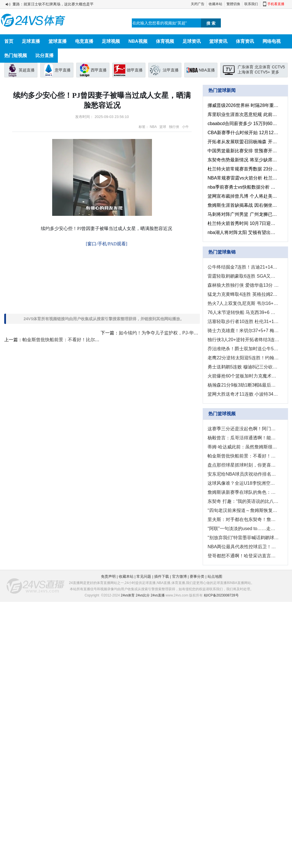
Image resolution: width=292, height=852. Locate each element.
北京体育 (262, 67)
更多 (275, 72)
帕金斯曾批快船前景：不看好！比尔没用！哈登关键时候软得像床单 (90, 339)
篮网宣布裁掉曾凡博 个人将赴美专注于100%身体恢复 (243, 196)
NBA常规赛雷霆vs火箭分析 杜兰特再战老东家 (243, 178)
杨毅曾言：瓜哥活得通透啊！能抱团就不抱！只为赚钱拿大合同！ (243, 437)
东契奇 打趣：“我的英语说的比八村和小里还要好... (243, 501)
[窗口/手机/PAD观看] (106, 243)
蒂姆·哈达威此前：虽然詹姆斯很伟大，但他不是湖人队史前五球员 (243, 446)
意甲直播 (63, 70)
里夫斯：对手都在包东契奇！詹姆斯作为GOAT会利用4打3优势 (243, 519)
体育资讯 (245, 41)
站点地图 (215, 576)
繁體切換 (233, 4)
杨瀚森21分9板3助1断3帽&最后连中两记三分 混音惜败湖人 (243, 385)
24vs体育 (128, 595)
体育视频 (165, 41)
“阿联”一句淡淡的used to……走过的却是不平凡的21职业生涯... (243, 528)
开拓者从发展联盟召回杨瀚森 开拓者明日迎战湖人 (243, 141)
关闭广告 (197, 4)
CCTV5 (278, 67)
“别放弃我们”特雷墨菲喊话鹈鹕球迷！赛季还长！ (243, 537)
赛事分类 (197, 576)
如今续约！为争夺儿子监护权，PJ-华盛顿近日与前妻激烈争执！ (183, 332)
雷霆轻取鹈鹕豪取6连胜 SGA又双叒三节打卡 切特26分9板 (243, 276)
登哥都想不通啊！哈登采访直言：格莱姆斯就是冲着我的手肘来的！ (243, 555)
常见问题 (143, 576)
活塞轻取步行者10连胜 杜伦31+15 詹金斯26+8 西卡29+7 (243, 321)
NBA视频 (137, 41)
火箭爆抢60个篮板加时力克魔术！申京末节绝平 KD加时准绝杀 (243, 376)
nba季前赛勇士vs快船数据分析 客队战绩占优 (243, 187)
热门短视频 (15, 55)
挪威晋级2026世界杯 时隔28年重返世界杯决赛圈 (243, 105)
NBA (153, 127)
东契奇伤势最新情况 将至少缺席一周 (243, 159)
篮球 (162, 127)
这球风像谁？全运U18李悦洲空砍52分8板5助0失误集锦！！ (243, 483)
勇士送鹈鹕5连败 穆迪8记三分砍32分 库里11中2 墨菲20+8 (243, 366)
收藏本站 (215, 4)
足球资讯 (192, 41)
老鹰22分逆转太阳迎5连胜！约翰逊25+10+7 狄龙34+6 (243, 357)
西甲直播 (99, 70)
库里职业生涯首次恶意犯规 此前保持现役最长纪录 (243, 114)
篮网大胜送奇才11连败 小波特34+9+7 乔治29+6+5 (243, 394)
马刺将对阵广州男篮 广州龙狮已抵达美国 (243, 214)
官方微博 (179, 576)
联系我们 (251, 4)
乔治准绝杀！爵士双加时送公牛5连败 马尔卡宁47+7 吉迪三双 (243, 348)
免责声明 (108, 576)
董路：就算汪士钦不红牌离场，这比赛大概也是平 (53, 4)
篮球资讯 (218, 41)
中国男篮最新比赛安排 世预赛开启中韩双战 (243, 150)
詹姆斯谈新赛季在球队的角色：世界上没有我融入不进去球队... (243, 492)
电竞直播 (84, 41)
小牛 (185, 127)
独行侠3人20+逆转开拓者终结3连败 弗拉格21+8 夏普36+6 (243, 339)
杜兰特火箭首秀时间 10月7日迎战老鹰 (243, 223)
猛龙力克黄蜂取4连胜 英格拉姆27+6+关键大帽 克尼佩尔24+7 (243, 294)
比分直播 (44, 55)
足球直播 (31, 41)
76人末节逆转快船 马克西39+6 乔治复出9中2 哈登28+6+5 (243, 312)
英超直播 (27, 70)
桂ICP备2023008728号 (221, 595)
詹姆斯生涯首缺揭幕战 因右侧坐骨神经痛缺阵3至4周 (243, 205)
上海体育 (245, 72)
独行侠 (174, 127)
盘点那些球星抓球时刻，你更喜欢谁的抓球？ (243, 465)
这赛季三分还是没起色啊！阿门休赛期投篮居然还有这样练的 (243, 428)
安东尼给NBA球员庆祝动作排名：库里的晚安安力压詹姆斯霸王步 (243, 474)
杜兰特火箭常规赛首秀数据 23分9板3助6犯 (243, 168)
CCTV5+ (262, 72)
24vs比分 (143, 595)
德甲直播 (135, 70)
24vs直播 (157, 595)
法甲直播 (171, 70)
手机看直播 (275, 4)
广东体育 (245, 67)
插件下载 (161, 576)
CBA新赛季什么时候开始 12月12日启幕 (243, 132)
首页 (8, 41)
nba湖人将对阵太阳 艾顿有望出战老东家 (243, 232)
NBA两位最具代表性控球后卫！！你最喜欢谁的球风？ (243, 546)
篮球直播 (57, 41)
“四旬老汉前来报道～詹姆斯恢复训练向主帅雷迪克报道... (243, 510)
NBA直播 (207, 70)
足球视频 (111, 41)
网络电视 (272, 41)
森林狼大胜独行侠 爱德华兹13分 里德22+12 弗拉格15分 (243, 285)
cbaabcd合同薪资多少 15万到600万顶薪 (243, 123)
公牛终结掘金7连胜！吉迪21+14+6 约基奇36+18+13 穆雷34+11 (243, 267)
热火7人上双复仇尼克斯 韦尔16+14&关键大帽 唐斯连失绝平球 (243, 303)
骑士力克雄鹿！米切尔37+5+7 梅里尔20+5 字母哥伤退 (243, 330)
